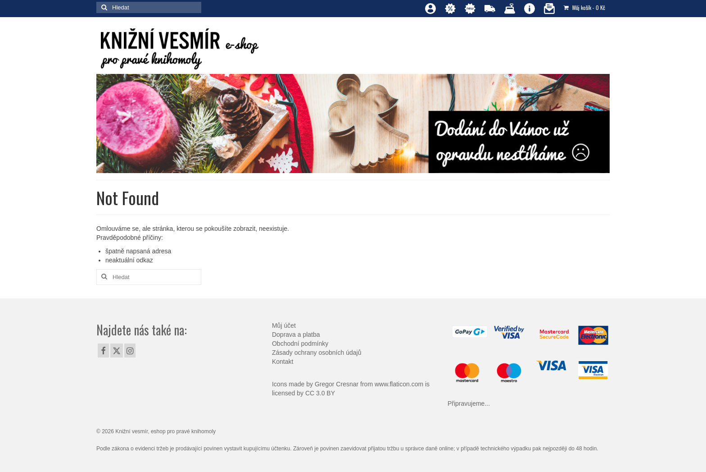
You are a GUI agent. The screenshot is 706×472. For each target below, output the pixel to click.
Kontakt (282, 361)
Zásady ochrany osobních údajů (316, 352)
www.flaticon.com (399, 384)
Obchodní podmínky (300, 343)
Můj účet (284, 325)
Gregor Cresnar (336, 384)
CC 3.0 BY (320, 393)
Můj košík (584, 7)
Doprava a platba (296, 334)
